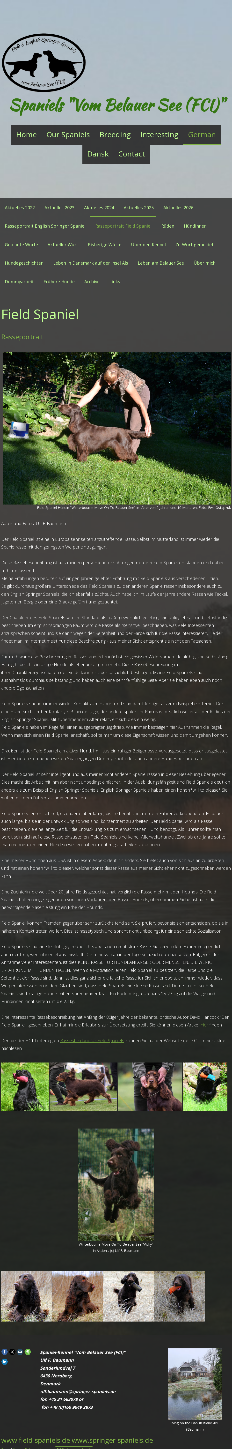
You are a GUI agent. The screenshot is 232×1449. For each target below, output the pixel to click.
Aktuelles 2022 (20, 207)
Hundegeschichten (24, 263)
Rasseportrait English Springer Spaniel (45, 226)
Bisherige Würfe (104, 244)
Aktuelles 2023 (59, 207)
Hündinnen (195, 226)
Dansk (98, 154)
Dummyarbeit (19, 281)
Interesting (159, 134)
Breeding (115, 134)
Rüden (167, 226)
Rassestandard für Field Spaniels (92, 1040)
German (202, 134)
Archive (92, 281)
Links (114, 281)
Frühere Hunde (59, 281)
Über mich (205, 263)
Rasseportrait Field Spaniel (123, 226)
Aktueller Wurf (63, 244)
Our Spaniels (68, 134)
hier (204, 1025)
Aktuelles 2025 (139, 207)
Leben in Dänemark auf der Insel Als (90, 263)
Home (26, 134)
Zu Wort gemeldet (194, 244)
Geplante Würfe (21, 244)
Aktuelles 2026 (178, 207)
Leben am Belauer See (161, 263)
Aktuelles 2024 (99, 207)
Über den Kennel (148, 244)
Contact (131, 154)
